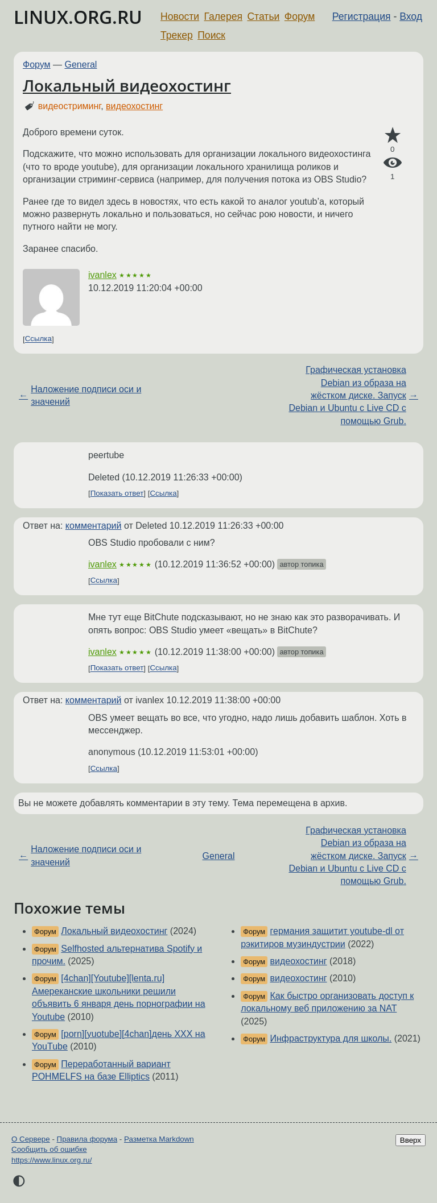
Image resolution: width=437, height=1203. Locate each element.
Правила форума (87, 1139)
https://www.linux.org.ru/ (51, 1160)
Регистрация (361, 16)
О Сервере (30, 1139)
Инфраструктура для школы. (331, 1038)
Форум (300, 16)
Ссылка (38, 339)
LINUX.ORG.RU (78, 17)
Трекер (176, 35)
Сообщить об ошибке (49, 1149)
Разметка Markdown (159, 1139)
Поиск (211, 35)
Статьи (263, 16)
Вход (410, 16)
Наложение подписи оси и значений (86, 395)
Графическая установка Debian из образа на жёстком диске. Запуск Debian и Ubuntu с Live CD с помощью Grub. (347, 395)
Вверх (410, 1140)
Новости (179, 16)
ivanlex (102, 275)
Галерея (223, 16)
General (81, 64)
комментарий (93, 525)
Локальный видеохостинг (127, 85)
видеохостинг (134, 106)
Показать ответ (117, 493)
